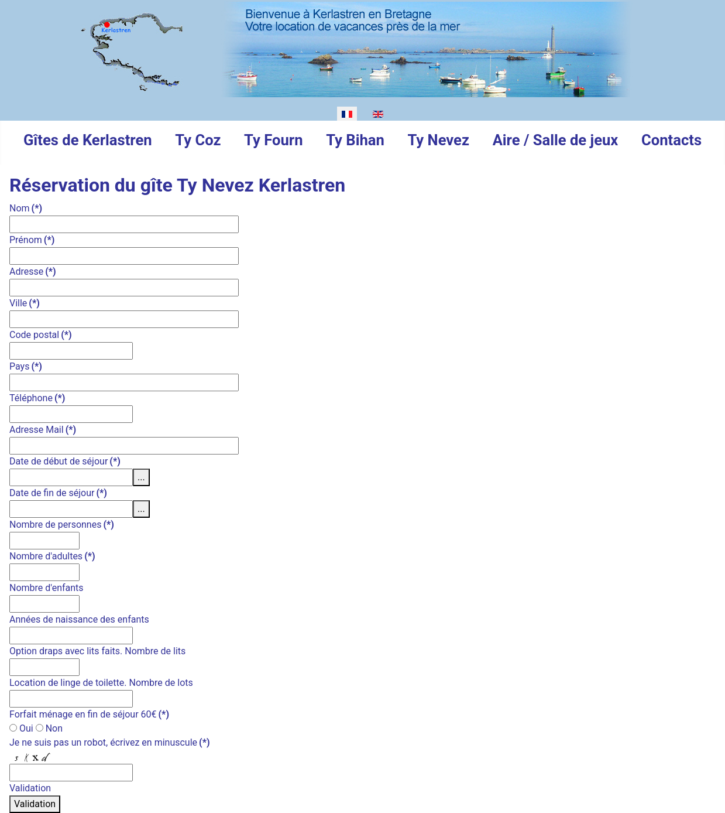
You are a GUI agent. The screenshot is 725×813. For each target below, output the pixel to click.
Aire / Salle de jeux (556, 140)
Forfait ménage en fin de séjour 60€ (89, 714)
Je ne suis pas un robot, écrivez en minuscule (109, 742)
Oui (21, 728)
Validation (30, 788)
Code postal (40, 334)
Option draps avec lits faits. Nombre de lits (97, 651)
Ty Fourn (273, 140)
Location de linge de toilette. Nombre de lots (101, 682)
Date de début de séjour (65, 461)
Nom (25, 208)
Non (49, 728)
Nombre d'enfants (46, 587)
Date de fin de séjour (58, 492)
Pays (25, 366)
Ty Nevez (438, 140)
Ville (24, 303)
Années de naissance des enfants (79, 619)
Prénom (31, 239)
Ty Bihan (355, 140)
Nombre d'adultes (52, 556)
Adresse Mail (42, 429)
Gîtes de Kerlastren (87, 140)
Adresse (32, 271)
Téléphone (37, 398)
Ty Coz (198, 140)
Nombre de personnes (61, 524)
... (141, 477)
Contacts (671, 140)
